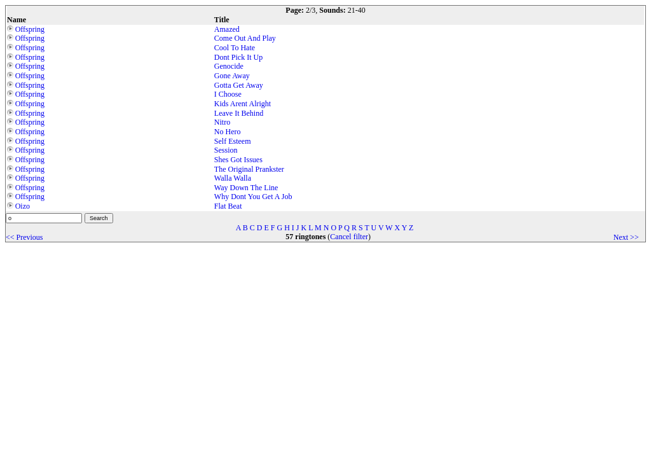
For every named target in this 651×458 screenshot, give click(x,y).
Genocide (228, 66)
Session (226, 150)
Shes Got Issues (238, 159)
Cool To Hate (234, 47)
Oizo (22, 206)
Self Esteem (232, 141)
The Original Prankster (249, 169)
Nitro (222, 122)
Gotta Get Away (238, 85)
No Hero (227, 131)
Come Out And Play (245, 38)
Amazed (227, 29)
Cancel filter (349, 236)
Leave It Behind (238, 113)
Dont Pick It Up (238, 57)
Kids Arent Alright (242, 103)
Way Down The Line (246, 187)
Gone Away (232, 75)
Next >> (626, 237)
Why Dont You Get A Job (253, 196)
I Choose (228, 94)
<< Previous (24, 237)
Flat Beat (228, 206)
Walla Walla (232, 178)
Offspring (30, 29)
